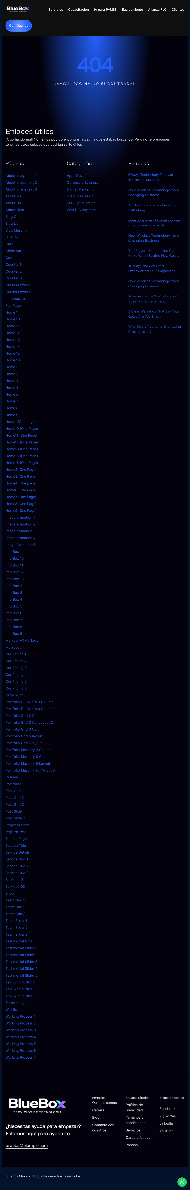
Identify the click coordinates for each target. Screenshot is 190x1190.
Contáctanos (18, 26)
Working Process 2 (21, 1023)
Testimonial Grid (19, 941)
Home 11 (12, 326)
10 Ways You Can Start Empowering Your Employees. (152, 270)
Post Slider (14, 811)
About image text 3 (21, 189)
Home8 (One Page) (21, 504)
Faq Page (13, 306)
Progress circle (18, 825)
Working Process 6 (21, 1051)
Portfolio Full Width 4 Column (29, 709)
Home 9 (12, 415)
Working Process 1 (20, 1016)
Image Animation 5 (21, 545)
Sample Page (16, 839)
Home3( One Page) (21, 476)
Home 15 (13, 353)
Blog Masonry (17, 230)
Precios (133, 1149)
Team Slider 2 (17, 928)
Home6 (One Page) (21, 490)
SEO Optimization (81, 203)
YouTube (167, 1135)
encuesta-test (17, 299)
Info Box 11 (14, 565)
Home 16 (13, 360)
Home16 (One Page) (22, 463)
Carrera (101, 1115)
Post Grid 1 (14, 791)
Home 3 (12, 374)
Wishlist (12, 1010)
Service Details (18, 852)
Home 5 (12, 388)
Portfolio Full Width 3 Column (29, 702)
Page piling (14, 695)
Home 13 (13, 340)
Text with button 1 (20, 982)
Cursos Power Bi (19, 285)
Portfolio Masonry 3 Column (28, 757)
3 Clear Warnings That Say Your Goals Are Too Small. (153, 316)
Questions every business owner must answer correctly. (154, 223)
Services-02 (15, 887)
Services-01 (15, 880)
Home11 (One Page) (21, 435)
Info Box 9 (14, 634)
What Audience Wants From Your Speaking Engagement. (155, 300)
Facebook (168, 1113)
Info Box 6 (14, 613)
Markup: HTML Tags (22, 640)
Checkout (13, 251)
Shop (10, 893)
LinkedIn (167, 1128)
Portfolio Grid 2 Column (25, 716)
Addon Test (15, 210)
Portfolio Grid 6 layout (24, 736)
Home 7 (12, 401)
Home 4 (12, 381)
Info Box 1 (14, 552)
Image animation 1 (20, 517)
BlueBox (12, 237)
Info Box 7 (14, 620)
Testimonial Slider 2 (21, 955)
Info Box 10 (15, 558)
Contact (12, 258)
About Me (13, 196)
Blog (98, 1122)
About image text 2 (21, 182)
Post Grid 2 (15, 798)
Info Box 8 (14, 627)
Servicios (134, 1130)
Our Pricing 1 (16, 654)
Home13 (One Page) (22, 449)
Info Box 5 (14, 606)
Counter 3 (14, 278)
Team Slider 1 (16, 921)
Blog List (13, 224)
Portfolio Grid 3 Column (25, 729)
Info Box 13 (15, 579)
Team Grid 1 (15, 900)
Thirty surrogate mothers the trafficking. (151, 208)
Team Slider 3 (17, 934)
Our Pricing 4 (16, 675)
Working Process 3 (21, 1030)
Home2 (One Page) (21, 470)
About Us (13, 203)
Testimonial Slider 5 (21, 975)
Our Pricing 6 (16, 688)
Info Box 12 (15, 572)
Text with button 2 (20, 989)
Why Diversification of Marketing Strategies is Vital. (154, 331)
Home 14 (13, 347)
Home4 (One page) (21, 483)
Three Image (16, 1003)
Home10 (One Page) (22, 429)
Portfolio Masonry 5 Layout (28, 764)
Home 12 (13, 333)
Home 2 (12, 367)
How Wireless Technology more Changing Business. (153, 193)
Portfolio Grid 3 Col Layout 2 (29, 722)
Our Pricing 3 (16, 668)
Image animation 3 (20, 531)
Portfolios (14, 784)
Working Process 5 (21, 1044)
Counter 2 (14, 271)
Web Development (81, 210)
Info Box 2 (14, 586)
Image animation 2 (20, 524)
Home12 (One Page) (22, 442)
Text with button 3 (20, 996)
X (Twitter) (168, 1121)
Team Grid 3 (15, 914)
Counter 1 (13, 265)
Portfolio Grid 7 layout (24, 743)
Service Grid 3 (17, 873)
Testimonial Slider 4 (21, 969)
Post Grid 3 (15, 805)
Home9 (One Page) (21, 511)
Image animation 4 (20, 538)
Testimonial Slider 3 (21, 962)
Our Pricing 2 (16, 661)
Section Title (16, 846)
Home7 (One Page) (21, 497)
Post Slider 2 (16, 818)
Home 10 (13, 319)
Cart (9, 244)
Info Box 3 (14, 593)
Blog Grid (13, 217)
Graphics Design (80, 196)
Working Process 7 (21, 1057)
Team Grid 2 (15, 907)
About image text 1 (21, 176)
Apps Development (82, 176)
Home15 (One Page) (22, 456)
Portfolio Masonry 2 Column (28, 750)
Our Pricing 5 (16, 681)
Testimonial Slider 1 (21, 948)
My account (15, 647)
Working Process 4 (21, 1037)
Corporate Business (82, 182)
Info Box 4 (14, 599)
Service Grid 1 (17, 859)
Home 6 (12, 394)
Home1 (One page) (21, 422)
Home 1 (12, 312)
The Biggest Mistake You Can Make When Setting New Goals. (153, 254)
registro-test (16, 832)
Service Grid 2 (17, 866)
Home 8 (12, 408)
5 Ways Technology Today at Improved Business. (150, 177)
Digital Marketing (81, 189)
